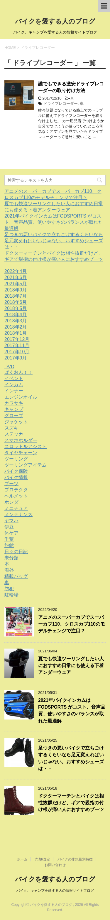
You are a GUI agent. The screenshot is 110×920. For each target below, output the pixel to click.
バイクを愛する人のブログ (55, 21)
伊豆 (9, 526)
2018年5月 (15, 308)
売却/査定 (42, 859)
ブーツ (11, 483)
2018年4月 (15, 314)
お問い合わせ (55, 865)
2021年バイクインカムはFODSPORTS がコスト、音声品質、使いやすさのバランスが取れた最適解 (53, 222)
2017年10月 (16, 351)
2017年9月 (15, 357)
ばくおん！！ (18, 372)
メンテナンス (18, 514)
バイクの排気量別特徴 (75, 859)
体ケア (11, 533)
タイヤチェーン (20, 452)
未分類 (11, 557)
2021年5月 (15, 283)
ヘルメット (16, 495)
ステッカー (16, 434)
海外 (9, 570)
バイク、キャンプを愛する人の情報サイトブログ (55, 890)
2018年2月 (15, 326)
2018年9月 (15, 289)
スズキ (11, 427)
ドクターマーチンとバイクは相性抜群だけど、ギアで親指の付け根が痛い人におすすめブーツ (71, 802)
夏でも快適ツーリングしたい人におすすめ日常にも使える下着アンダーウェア (71, 665)
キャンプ (13, 409)
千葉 (9, 539)
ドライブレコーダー (60, 103)
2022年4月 (15, 271)
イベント (13, 378)
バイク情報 (16, 477)
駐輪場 (11, 594)
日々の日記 (16, 551)
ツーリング (16, 458)
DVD (9, 366)
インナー (13, 390)
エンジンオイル (20, 397)
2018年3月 (15, 320)
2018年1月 (15, 333)
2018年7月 (15, 296)
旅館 (9, 545)
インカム (13, 384)
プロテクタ (16, 489)
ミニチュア (16, 508)
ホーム (22, 859)
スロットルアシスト (25, 446)
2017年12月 (16, 339)
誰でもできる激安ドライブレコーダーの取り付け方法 (71, 87)
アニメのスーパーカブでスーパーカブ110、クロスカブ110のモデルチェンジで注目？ (71, 624)
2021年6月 (15, 277)
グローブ (13, 415)
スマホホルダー (20, 440)
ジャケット (16, 421)
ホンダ (11, 502)
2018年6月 (15, 302)
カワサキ (13, 403)
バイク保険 (16, 471)
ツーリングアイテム (25, 465)
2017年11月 (16, 345)
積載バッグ (16, 576)
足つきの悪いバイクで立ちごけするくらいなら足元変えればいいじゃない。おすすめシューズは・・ (53, 240)
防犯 (9, 588)
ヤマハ (11, 520)
